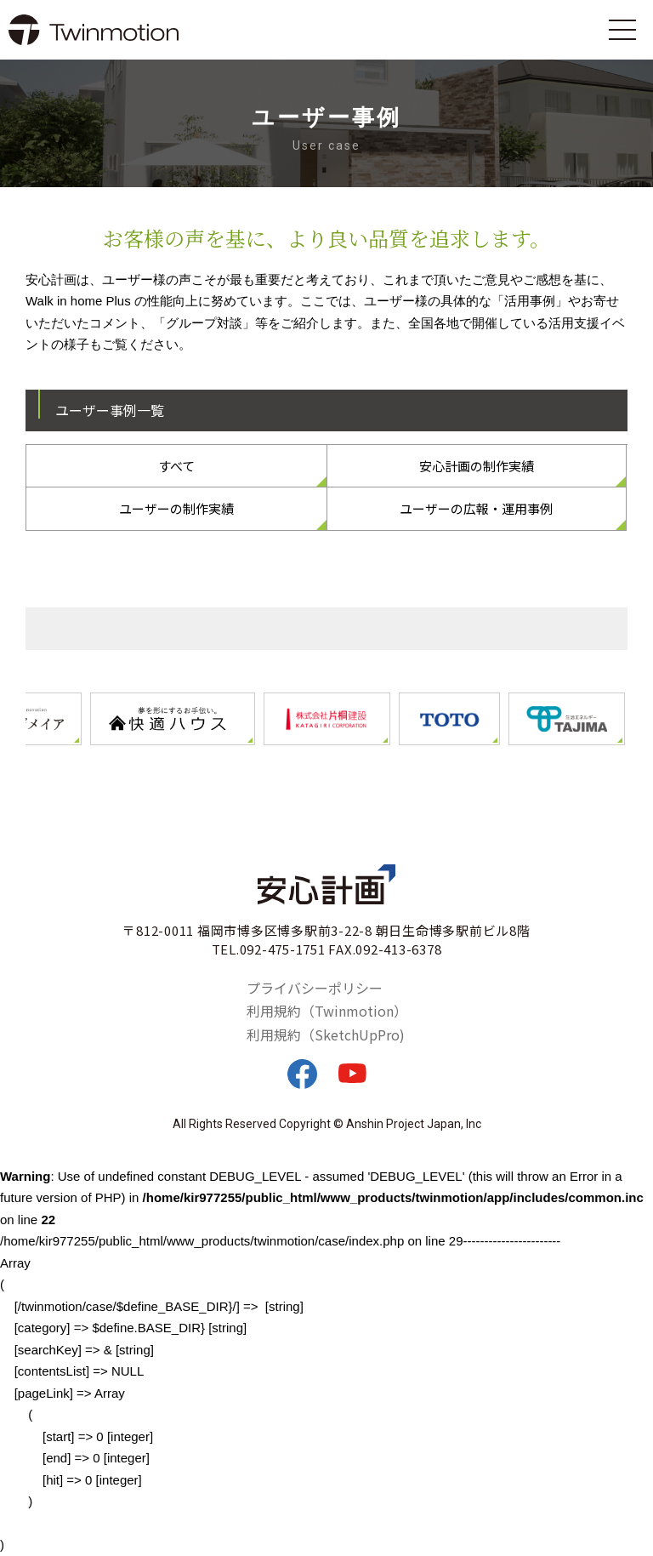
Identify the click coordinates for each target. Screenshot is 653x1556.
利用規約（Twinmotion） (327, 1010)
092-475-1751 (283, 949)
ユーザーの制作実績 (176, 508)
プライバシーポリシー (315, 987)
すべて (176, 466)
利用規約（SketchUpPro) (326, 1034)
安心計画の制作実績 (476, 466)
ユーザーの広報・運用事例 (476, 508)
